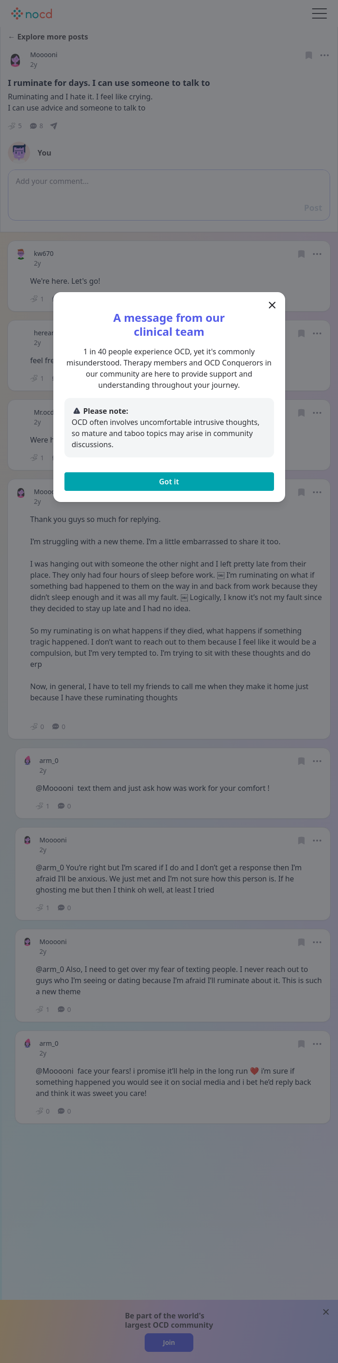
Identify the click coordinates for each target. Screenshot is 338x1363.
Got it (169, 481)
